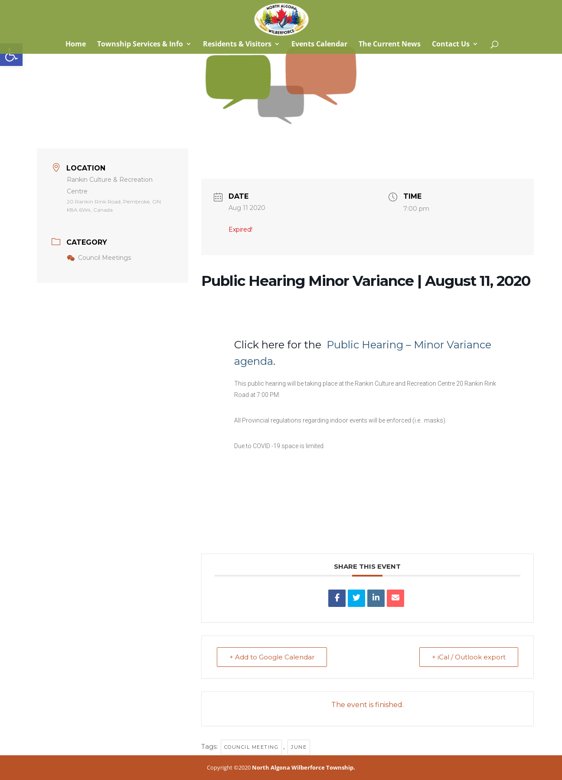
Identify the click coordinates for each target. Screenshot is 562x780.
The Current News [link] (390, 45)
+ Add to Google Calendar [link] (271, 657)
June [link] (299, 747)
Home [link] (75, 45)
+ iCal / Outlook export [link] (469, 657)
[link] (11, 54)
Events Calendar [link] (319, 45)
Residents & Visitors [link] (237, 45)
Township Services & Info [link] (140, 45)
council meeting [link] (251, 747)
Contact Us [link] (451, 45)
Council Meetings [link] (99, 258)
